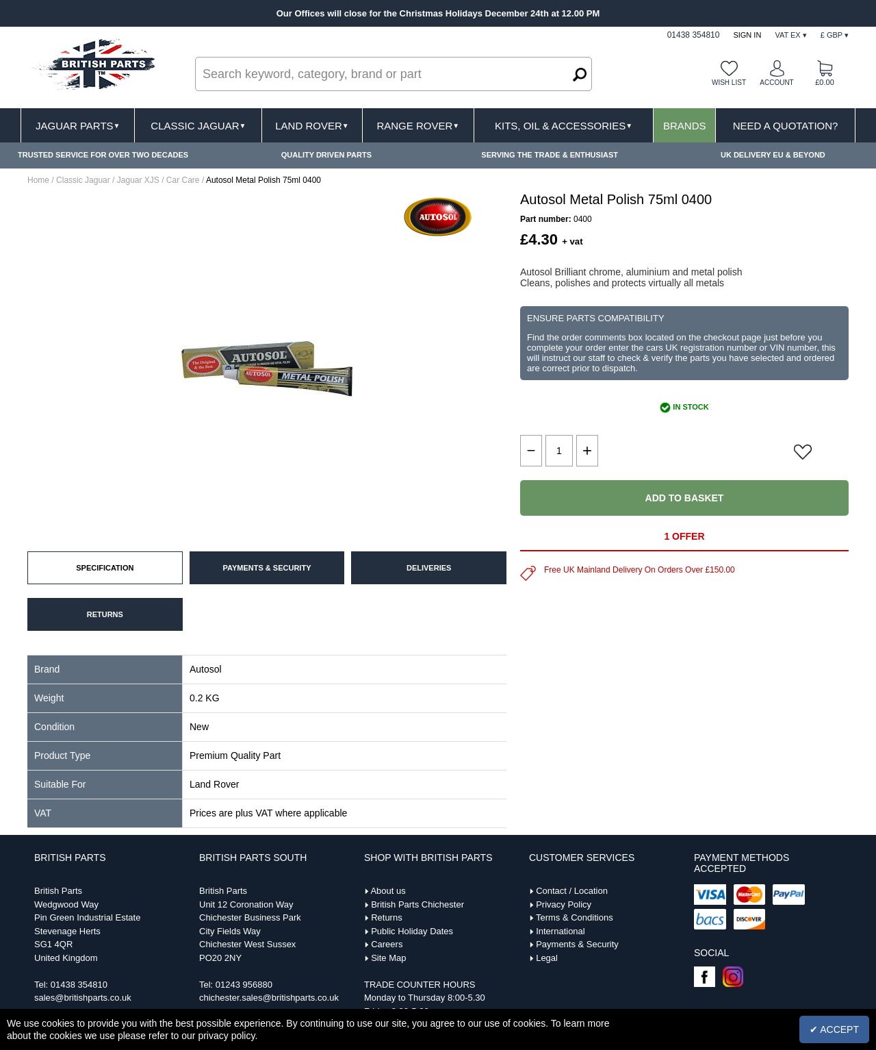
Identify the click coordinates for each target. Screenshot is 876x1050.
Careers (386, 944)
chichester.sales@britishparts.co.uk (269, 997)
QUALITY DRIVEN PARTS (326, 155)
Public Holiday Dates (412, 931)
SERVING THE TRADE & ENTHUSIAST (549, 155)
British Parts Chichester (417, 904)
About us (387, 891)
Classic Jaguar (198, 126)
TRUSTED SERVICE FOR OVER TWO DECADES (103, 155)
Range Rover (417, 126)
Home (38, 180)
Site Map (388, 958)
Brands (684, 126)
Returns (386, 917)
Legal (547, 958)
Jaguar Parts (78, 126)
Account (776, 82)
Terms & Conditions (574, 917)
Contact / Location (572, 891)
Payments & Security (577, 944)
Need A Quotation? (785, 126)
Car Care (183, 180)
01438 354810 (79, 984)
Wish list (729, 82)
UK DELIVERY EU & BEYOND (773, 155)
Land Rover (311, 126)
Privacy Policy (563, 904)
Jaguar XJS (138, 180)
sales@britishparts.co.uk (82, 997)
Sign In (747, 35)
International (560, 931)
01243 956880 (244, 984)
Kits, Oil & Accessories (563, 126)
